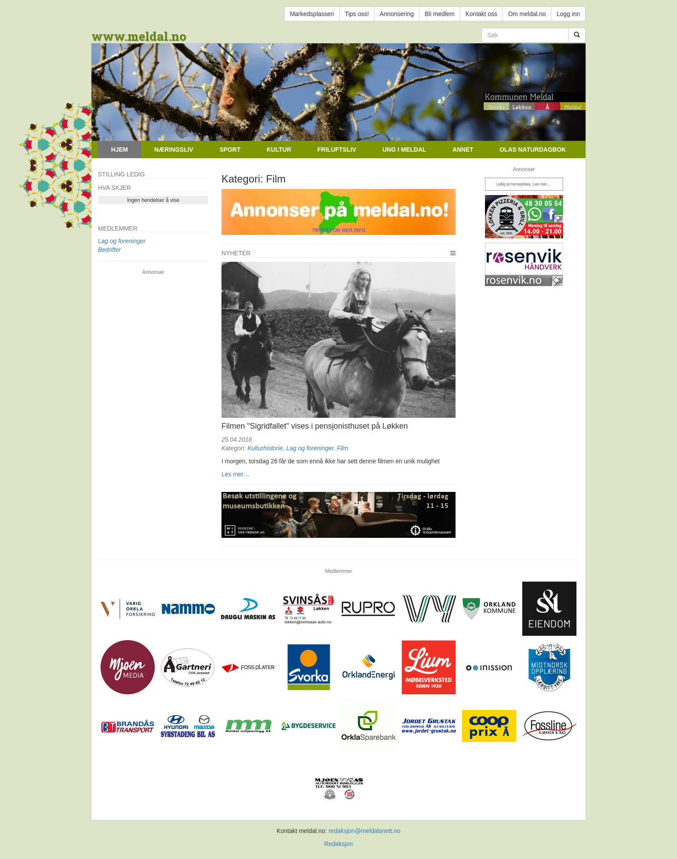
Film (342, 448)
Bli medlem (440, 13)
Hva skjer (114, 187)
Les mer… (235, 474)
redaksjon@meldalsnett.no (364, 830)
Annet (462, 149)
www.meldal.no (138, 36)
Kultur (279, 149)
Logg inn (568, 13)
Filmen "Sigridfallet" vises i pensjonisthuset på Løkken (314, 426)
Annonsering (397, 13)
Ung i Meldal (404, 149)
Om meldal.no (527, 13)
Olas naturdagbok (533, 149)
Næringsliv (173, 149)
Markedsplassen (312, 13)
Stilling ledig (121, 174)
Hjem (119, 149)
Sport (229, 149)
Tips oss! (357, 13)
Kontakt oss (481, 13)
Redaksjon (338, 843)
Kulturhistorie (265, 448)
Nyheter (236, 253)
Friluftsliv (336, 149)
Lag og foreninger (309, 448)
